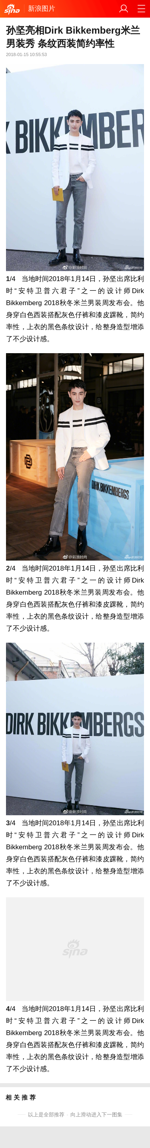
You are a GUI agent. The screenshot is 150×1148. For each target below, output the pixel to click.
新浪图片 (41, 8)
